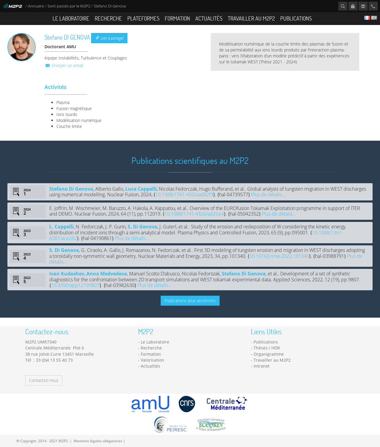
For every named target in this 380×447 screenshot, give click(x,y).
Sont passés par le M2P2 (69, 6)
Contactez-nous (43, 380)
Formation (177, 18)
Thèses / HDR (267, 348)
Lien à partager (110, 38)
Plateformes (143, 18)
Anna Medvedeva (106, 273)
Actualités (208, 18)
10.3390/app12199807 (75, 285)
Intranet (262, 366)
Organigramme (269, 354)
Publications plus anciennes (190, 300)
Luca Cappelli (141, 189)
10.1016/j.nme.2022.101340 (279, 256)
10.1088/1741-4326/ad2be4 (194, 214)
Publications (296, 18)
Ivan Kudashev (66, 273)
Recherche (108, 18)
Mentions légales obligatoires (98, 440)
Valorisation (152, 360)
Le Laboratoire (71, 18)
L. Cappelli (61, 226)
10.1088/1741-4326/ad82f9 (184, 194)
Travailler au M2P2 (251, 18)
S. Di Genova (142, 226)
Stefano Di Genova (71, 189)
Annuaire (36, 6)
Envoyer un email (64, 65)
